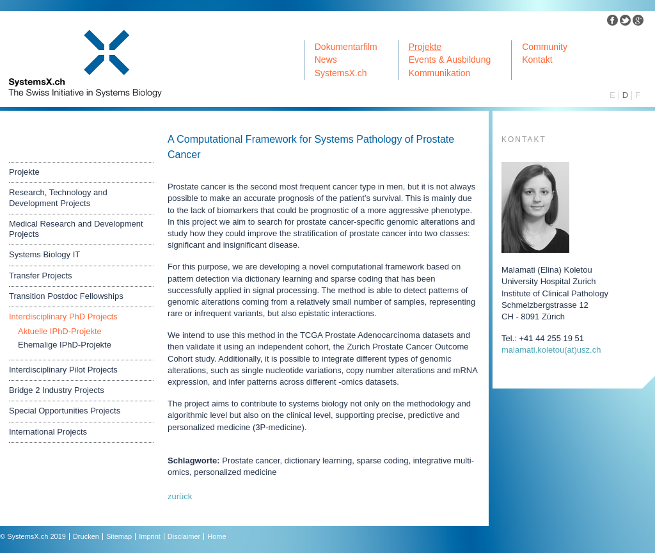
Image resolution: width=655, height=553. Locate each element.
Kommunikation (440, 73)
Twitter (625, 20)
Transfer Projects (40, 275)
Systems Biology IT (44, 254)
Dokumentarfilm (346, 47)
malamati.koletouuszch (551, 350)
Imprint (150, 536)
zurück (180, 496)
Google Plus (638, 20)
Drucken (86, 536)
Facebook (612, 20)
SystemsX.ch (341, 73)
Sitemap (119, 536)
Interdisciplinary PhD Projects (63, 316)
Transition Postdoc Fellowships (66, 296)
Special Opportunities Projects (64, 410)
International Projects (48, 432)
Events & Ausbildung (450, 59)
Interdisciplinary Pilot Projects (63, 369)
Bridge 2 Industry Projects (56, 390)
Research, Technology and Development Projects (58, 197)
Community (544, 47)
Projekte (425, 47)
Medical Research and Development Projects (76, 229)
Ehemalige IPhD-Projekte (64, 344)
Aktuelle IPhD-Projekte (60, 331)
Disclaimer (184, 536)
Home (216, 536)
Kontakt (537, 59)
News (326, 59)
